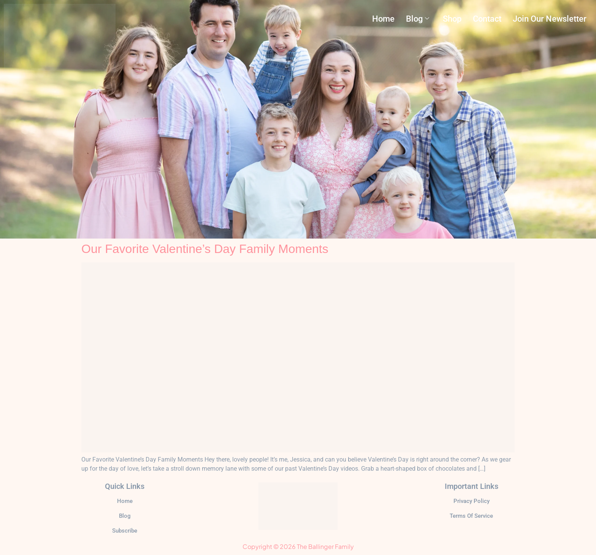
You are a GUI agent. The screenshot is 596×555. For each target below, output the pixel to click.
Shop (452, 19)
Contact (487, 19)
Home (383, 19)
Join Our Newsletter (549, 19)
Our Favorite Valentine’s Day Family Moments (204, 249)
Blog (417, 19)
